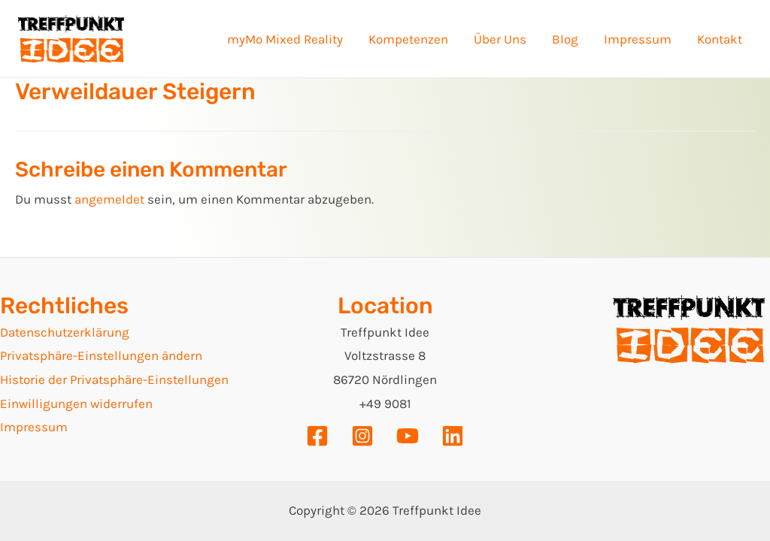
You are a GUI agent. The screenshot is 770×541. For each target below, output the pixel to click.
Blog (565, 39)
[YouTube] (407, 436)
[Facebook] (317, 436)
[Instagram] (362, 436)
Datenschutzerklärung (64, 332)
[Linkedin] (452, 436)
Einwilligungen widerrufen (76, 403)
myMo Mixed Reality (285, 39)
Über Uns (500, 39)
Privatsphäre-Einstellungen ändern (101, 355)
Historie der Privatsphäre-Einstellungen (114, 379)
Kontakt (719, 39)
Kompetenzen (408, 39)
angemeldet (109, 199)
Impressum (637, 39)
